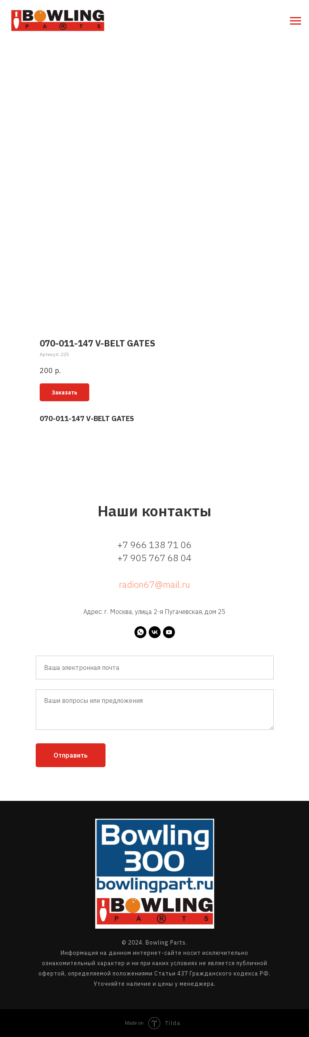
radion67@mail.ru (154, 584)
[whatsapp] (140, 632)
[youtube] (169, 632)
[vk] (155, 632)
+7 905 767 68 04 (154, 558)
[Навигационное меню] (295, 21)
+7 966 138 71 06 (154, 544)
